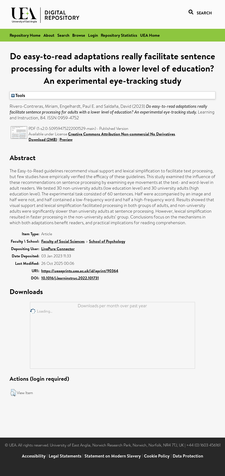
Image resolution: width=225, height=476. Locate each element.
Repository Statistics (119, 35)
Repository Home (25, 35)
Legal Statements (65, 456)
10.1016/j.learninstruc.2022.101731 (70, 278)
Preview (65, 139)
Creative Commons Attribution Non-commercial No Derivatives (121, 134)
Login (93, 35)
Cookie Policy (157, 456)
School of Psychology (107, 241)
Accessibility (34, 456)
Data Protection (188, 456)
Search (63, 35)
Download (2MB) (43, 139)
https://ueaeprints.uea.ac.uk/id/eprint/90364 (79, 270)
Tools (18, 95)
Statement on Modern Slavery (112, 456)
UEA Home (150, 35)
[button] (13, 392)
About (48, 35)
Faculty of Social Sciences (63, 241)
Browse (78, 35)
